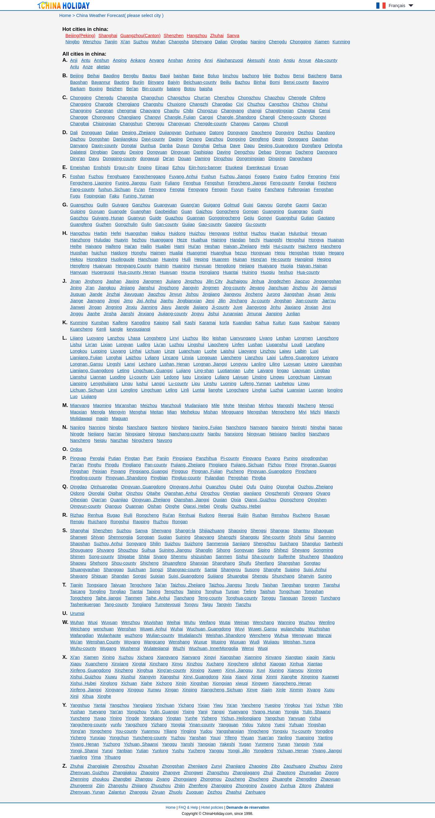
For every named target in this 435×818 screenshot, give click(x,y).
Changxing (80, 104)
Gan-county (166, 224)
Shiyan (97, 537)
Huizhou (197, 233)
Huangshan (136, 233)
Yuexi (279, 724)
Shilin (155, 543)
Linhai (135, 351)
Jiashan (114, 281)
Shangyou (231, 569)
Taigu (207, 604)
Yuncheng (80, 718)
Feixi (335, 176)
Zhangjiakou (125, 772)
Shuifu (245, 563)
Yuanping (304, 737)
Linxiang (202, 377)
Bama (336, 75)
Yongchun (119, 737)
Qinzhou (134, 493)
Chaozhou (274, 97)
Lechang (147, 364)
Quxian (220, 499)
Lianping (78, 383)
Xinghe (104, 696)
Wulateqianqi (156, 648)
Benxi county (296, 82)
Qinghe (172, 506)
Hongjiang (209, 272)
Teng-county (210, 597)
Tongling (97, 591)
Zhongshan (173, 766)
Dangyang (327, 152)
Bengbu (131, 75)
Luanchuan (190, 351)
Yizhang (159, 724)
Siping (263, 550)
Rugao (113, 515)
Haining (218, 239)
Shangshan (289, 563)
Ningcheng (142, 440)
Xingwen (260, 683)
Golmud (231, 204)
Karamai (207, 322)
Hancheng (331, 246)
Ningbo (72, 41)
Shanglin (204, 550)
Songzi (156, 569)
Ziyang (162, 779)
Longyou (239, 364)
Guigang (211, 204)
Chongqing (301, 41)
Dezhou (305, 132)
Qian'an (99, 499)
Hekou (76, 259)
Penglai (97, 458)
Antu (85, 60)
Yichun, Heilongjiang (241, 718)
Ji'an (90, 287)
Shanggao (113, 569)
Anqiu (289, 60)
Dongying (284, 132)
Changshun (131, 123)
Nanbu (213, 433)
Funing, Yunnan (138, 195)
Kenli (101, 329)
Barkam (78, 88)
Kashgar (311, 322)
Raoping (141, 521)
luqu (186, 377)
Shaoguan (323, 530)
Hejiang (246, 265)
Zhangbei (122, 779)
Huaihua (199, 239)
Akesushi (256, 60)
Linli (185, 390)
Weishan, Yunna (299, 641)
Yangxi (217, 711)
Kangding (140, 322)
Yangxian (207, 744)
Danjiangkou (125, 139)
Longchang (238, 390)
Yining (116, 718)
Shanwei (78, 537)
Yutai (318, 744)
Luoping (99, 351)
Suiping (292, 569)
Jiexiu (330, 294)
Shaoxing (237, 530)
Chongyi (318, 117)
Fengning (317, 176)
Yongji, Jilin (238, 750)
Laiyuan (240, 377)
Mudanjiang (196, 405)
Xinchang (158, 663)
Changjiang (129, 117)
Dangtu (118, 152)
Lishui (76, 344)
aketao (103, 66)
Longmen (304, 338)
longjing (335, 390)
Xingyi (210, 657)
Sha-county (263, 556)
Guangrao (297, 211)
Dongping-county (119, 158)
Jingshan (283, 300)
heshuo (285, 272)
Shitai (144, 556)
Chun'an (202, 97)
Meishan (246, 405)
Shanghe (272, 569)
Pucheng (235, 471)
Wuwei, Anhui (153, 628)
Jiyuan (314, 294)
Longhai (114, 357)
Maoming (102, 405)
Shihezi (281, 550)
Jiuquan (78, 294)
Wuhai (176, 628)
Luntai (199, 390)
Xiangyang (167, 657)
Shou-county (123, 563)
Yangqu (216, 750)
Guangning (273, 211)
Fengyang (198, 189)
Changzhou (178, 97)
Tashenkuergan (85, 604)
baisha (205, 88)
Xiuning (276, 670)
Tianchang (184, 597)
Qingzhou (210, 493)
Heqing (324, 259)
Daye (235, 145)
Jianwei (77, 307)
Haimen (158, 252)
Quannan (134, 506)
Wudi (254, 641)
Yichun (322, 705)
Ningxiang (135, 433)
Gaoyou (264, 204)
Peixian (99, 471)
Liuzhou (190, 338)
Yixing (188, 711)
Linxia (188, 357)
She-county (273, 537)
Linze (170, 351)
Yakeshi (227, 744)
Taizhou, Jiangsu (225, 585)
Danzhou (214, 139)
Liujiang (89, 396)
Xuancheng (96, 663)
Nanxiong (233, 433)
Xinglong (108, 683)
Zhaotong (286, 772)
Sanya (233, 35)
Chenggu (155, 123)
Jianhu (166, 300)
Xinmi (271, 676)
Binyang (156, 82)
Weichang (80, 628)
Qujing (266, 486)
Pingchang (305, 471)
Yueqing (273, 705)
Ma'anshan (126, 405)
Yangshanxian (230, 731)
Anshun (101, 60)
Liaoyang (247, 351)
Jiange (76, 300)
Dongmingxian (250, 158)
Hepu (280, 252)
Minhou (266, 405)
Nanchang (137, 427)
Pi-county (229, 458)
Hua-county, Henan (137, 272)
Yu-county (301, 731)
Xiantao (314, 663)
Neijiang (96, 433)
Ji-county (220, 307)
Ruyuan (322, 515)
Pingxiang (182, 458)
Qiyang (323, 493)
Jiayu (166, 307)
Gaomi (302, 204)
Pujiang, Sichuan (247, 464)
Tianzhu (243, 604)
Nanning (97, 427)
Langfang (315, 344)
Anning (194, 60)
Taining (194, 591)
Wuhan (158, 41)
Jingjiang (211, 294)
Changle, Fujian (180, 117)
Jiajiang (200, 307)
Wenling (327, 622)
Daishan (320, 139)
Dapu (249, 145)
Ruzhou (161, 521)
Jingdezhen (279, 281)
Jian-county (306, 300)
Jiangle (182, 307)
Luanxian (296, 390)
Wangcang (154, 641)
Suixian (157, 576)
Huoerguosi (103, 272)
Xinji (74, 696)
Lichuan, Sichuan (87, 390)
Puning (291, 458)
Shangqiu (249, 537)
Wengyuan (302, 635)
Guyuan (97, 211)
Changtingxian (279, 110)
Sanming (327, 537)
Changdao (222, 104)
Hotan (319, 252)
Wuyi (240, 628)
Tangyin (224, 604)
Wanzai (324, 635)
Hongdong (97, 259)
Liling (275, 364)
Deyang (194, 139)
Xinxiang (119, 663)
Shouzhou (128, 550)
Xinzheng (124, 670)
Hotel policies (212, 807)
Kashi (189, 322)
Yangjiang (142, 705)
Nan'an (115, 433)
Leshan (283, 338)
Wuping (218, 641)
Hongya (316, 239)
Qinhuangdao (103, 486)
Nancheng (80, 440)
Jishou (192, 294)
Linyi (174, 338)
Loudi (296, 344)
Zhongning (246, 785)
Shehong (99, 563)
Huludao (102, 239)
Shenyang (202, 41)
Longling (129, 390)
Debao (264, 152)
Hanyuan (79, 272)
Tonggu (268, 597)
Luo (73, 396)
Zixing (336, 766)
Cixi (240, 104)
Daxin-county (105, 145)
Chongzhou (249, 97)
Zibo (275, 766)
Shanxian (199, 563)
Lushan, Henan (175, 364)
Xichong (164, 683)
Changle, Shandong (236, 117)
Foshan (77, 176)
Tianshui (331, 585)
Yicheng (78, 737)
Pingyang (252, 458)
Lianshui (78, 377)
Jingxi (114, 300)
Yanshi (187, 744)
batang (173, 88)
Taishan (270, 585)
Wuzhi (179, 648)
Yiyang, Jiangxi (327, 750)
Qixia (236, 499)
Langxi (158, 383)
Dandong (326, 132)
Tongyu (191, 604)
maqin (102, 418)
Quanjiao (119, 499)
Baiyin (174, 82)
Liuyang (118, 351)
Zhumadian (310, 772)
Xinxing (197, 670)
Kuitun (279, 322)
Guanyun (136, 217)
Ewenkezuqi (258, 167)
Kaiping (161, 322)
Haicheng (307, 246)
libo (205, 338)
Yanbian (124, 750)
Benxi (298, 75)
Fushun (208, 176)
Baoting (121, 82)
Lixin (155, 377)
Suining (183, 537)
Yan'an (116, 711)
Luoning (228, 383)
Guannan (196, 217)
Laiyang (265, 370)
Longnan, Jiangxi (210, 364)
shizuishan (201, 556)
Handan (237, 239)
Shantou (301, 530)
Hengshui (295, 239)
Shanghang (223, 563)
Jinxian (311, 307)
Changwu (240, 123)
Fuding (297, 176)
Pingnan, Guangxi (318, 464)
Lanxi (129, 364)
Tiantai (136, 591)
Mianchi (332, 411)
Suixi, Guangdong (185, 576)
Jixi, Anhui (146, 300)
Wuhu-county (83, 648)
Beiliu (225, 82)
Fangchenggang (149, 176)
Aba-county (326, 60)
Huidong (177, 233)
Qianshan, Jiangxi (191, 499)
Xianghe (289, 676)
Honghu (139, 252)
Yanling (284, 737)
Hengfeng (79, 265)
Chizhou (301, 104)
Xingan (171, 689)
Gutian (307, 217)
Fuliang (172, 182)
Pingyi (291, 464)
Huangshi (273, 239)
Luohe (210, 351)
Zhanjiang (235, 766)
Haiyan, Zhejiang (240, 246)
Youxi (215, 737)
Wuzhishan (319, 628)
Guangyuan (165, 204)
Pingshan (79, 471)
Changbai (79, 123)
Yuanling (78, 757)
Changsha (179, 41)
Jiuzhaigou (237, 281)
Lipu (196, 383)
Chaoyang (150, 110)
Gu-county (256, 224)
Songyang (136, 543)
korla (224, 322)
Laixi (271, 357)
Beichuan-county (199, 82)
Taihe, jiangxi (108, 597)
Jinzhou (300, 287)
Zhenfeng (198, 785)
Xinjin (181, 683)
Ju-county (260, 300)
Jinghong (93, 281)
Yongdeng (263, 750)
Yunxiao (97, 737)
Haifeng (113, 246)
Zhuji (268, 772)
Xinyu (177, 663)
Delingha (333, 145)
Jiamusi (329, 287)
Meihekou (190, 411)
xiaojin (312, 657)
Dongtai (129, 145)
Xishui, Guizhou (85, 676)
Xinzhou (194, 663)
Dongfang (311, 145)
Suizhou (173, 543)
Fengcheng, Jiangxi (247, 182)
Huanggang (161, 239)
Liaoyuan (301, 370)
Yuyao (100, 718)
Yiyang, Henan (84, 744)
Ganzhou (141, 204)
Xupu (329, 689)
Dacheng (304, 152)
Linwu (304, 383)
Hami (179, 246)
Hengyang (219, 233)
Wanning (286, 622)
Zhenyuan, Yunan (87, 792)
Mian (172, 411)
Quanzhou (216, 486)
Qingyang (302, 493)
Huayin (121, 239)
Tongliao (117, 591)
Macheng (306, 405)
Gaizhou (204, 211)
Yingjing (188, 731)
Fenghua (192, 182)
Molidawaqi (81, 418)
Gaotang (326, 217)
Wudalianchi (190, 635)
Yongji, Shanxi (84, 750)
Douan (184, 158)
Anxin (274, 60)
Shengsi (258, 530)
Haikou (158, 233)
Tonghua (213, 591)
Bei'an (132, 88)
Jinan (75, 281)
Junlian (293, 313)
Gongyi (265, 217)
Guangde (117, 211)
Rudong (206, 515)
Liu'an (160, 344)
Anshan (175, 60)
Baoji (165, 75)
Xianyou (295, 670)
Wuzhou (307, 622)
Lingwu (277, 377)
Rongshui (119, 521)
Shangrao (279, 530)
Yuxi (308, 705)
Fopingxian (95, 195)
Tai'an (161, 585)
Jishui (213, 313)
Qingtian (231, 493)
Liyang (265, 338)
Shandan (120, 576)
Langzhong (328, 338)
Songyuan (244, 550)
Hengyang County (133, 265)
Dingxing (277, 158)
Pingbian (159, 477)
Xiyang (313, 689)
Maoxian (78, 411)
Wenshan (126, 628)
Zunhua (287, 785)
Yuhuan (296, 724)
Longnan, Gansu (86, 364)
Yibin (338, 705)
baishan (181, 75)
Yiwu (218, 705)
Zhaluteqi (324, 785)
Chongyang (103, 117)
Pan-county (155, 464)
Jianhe (93, 313)
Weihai (173, 622)
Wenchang (263, 622)
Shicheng (149, 563)
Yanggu (169, 744)
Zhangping (221, 785)
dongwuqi (149, 158)
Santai (210, 569)
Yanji (202, 711)
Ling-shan (204, 370)
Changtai (306, 110)
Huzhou (258, 233)
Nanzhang (319, 433)
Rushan (260, 515)
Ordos (76, 449)
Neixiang (278, 433)
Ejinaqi (162, 167)
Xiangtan (294, 657)
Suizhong (193, 543)
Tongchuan (289, 591)
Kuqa (294, 322)
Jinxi (326, 307)
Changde (104, 104)
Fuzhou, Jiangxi (235, 176)
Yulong (263, 724)
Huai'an (277, 233)
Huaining (181, 265)
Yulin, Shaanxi (317, 711)
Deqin (278, 139)
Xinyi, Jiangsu (239, 670)
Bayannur (101, 82)
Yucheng (196, 750)
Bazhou (242, 82)
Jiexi (209, 300)
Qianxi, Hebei (196, 506)
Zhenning (79, 779)
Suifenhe (286, 556)
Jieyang (257, 287)
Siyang (160, 556)
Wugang (108, 648)
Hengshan (299, 252)
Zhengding (306, 779)
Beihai (93, 75)
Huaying (170, 259)
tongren (312, 585)
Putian (114, 458)
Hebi (265, 246)
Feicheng (327, 182)
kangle (116, 329)
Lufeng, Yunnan (255, 383)
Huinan (240, 259)
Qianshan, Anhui (180, 493)
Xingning (309, 676)
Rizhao (77, 515)
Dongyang (238, 132)
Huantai (230, 272)
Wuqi (263, 648)
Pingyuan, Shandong (126, 477)
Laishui (227, 351)
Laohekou (284, 383)
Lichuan (153, 351)
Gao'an (319, 204)
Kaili (176, 322)
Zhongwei (193, 772)
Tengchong (140, 585)
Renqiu (77, 521)
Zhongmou (211, 779)
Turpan (233, 591)
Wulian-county (160, 635)
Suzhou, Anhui (108, 543)
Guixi (248, 204)
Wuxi (93, 622)
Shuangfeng (174, 563)
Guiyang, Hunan (108, 217)
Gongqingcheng (224, 217)
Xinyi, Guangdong (200, 676)
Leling (171, 390)
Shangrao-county (184, 569)
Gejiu (249, 217)
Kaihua (262, 322)
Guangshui (286, 217)
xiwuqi (242, 683)
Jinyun (175, 294)
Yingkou (292, 705)
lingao (283, 370)
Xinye (251, 689)
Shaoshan (80, 543)
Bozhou (282, 75)
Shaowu (78, 563)
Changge (79, 117)
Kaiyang (332, 322)
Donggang (298, 139)
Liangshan (331, 364)
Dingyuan (180, 152)
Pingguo (180, 471)
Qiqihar (115, 493)
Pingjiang (218, 464)
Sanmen (223, 556)
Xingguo (136, 689)
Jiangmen (152, 281)
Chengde (297, 97)
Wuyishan (153, 622)
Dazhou (78, 139)
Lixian (107, 344)
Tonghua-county (241, 597)
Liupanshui (277, 344)
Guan (186, 211)
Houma (188, 272)
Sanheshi (333, 543)
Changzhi (198, 104)
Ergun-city (124, 167)
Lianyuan (323, 377)
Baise (198, 75)
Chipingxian (104, 123)
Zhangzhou (218, 772)
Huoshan (79, 252)
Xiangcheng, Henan (291, 683)
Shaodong (333, 556)
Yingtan (173, 718)
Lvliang (152, 357)
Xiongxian (222, 683)
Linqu (127, 383)
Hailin (146, 246)
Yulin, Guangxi (164, 711)
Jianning (149, 307)
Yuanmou (150, 731)
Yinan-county (202, 724)
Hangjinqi (304, 259)
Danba (166, 145)
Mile (215, 405)
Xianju (329, 657)
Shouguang (81, 550)
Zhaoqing (258, 766)
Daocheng (261, 132)
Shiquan (99, 576)
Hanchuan (148, 259)
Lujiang (183, 370)
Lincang (170, 357)
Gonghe (284, 204)
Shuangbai (237, 576)
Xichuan (129, 683)
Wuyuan (109, 622)
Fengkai (306, 182)
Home (65, 15)
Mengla (97, 411)
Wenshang (179, 641)
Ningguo (157, 433)
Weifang (207, 622)
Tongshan (314, 591)
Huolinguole (122, 259)
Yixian (204, 705)
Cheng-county (292, 117)
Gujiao (188, 224)
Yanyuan (296, 718)
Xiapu (76, 663)
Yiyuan (247, 737)
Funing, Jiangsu (131, 182)
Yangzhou (119, 705)
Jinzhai (113, 294)
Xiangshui (169, 676)
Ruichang (97, 521)
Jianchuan (278, 287)
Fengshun (214, 182)
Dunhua (148, 145)
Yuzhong (111, 744)
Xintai (256, 676)
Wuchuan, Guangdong (208, 628)
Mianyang (79, 405)
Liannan (98, 377)
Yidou (247, 724)
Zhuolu (175, 792)
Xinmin (296, 689)
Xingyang (114, 689)
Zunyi (216, 766)
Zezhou (214, 792)
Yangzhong (136, 724)
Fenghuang (118, 176)
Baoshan (79, 82)
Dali (74, 132)
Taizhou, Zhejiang (187, 585)
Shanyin (306, 576)
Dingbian (99, 152)
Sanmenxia (218, 543)
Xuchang (215, 663)
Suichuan (137, 569)
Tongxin (309, 597)
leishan (219, 338)
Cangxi (206, 117)
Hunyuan (202, 265)
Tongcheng (81, 597)
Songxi (139, 576)
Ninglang (180, 427)
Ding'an (77, 158)
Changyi (152, 117)
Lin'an (91, 344)
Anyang (156, 60)
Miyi (303, 411)
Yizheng (209, 718)
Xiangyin (147, 676)
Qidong (77, 493)
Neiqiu (100, 440)
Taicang (78, 591)
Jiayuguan (134, 294)
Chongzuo (207, 110)
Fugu (75, 195)
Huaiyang (267, 265)
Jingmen (210, 287)
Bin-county (152, 88)
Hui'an (194, 246)
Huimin (162, 265)
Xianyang (191, 657)
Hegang (336, 252)
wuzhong (134, 635)
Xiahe (146, 683)
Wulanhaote (109, 635)
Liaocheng (218, 344)
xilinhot (259, 663)
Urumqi (77, 613)
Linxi (112, 390)
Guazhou (174, 217)
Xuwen (215, 670)
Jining (76, 287)
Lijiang (76, 338)
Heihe (76, 246)
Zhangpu (144, 779)
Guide (155, 217)
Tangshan (291, 585)
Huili (186, 259)
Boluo (213, 75)
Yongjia (291, 711)
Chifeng (317, 97)
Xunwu (154, 689)
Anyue (305, 60)
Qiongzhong (292, 499)
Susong (252, 569)
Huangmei (197, 252)
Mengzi (327, 405)
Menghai (137, 411)
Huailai (176, 252)
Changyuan (179, 123)
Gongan (250, 211)
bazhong (250, 75)
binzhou (230, 75)
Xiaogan (278, 663)
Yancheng (251, 705)
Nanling (297, 433)
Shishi (295, 537)
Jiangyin (190, 287)
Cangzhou (279, 104)
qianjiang (252, 493)
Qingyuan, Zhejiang (151, 499)
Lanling (258, 364)
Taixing (154, 591)
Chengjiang (128, 104)
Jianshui (146, 287)
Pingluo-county (186, 477)
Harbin (100, 233)
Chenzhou (224, 97)
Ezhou (178, 167)
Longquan (207, 357)
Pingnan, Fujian (207, 471)
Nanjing (258, 41)
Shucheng (309, 556)
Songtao (312, 563)
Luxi (314, 351)
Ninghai (317, 427)
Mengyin (117, 411)
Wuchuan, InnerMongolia (213, 648)
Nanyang (259, 427)
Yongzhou (136, 711)
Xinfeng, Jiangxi (86, 689)
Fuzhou (96, 176)
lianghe (215, 390)
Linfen (238, 344)
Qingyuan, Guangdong (143, 486)
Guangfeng (81, 224)
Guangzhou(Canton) (140, 35)
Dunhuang (195, 132)
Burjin (138, 82)
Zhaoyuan (330, 779)
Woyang (132, 641)
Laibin (300, 351)
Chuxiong (176, 104)
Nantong (159, 427)
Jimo (128, 300)
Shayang (79, 576)
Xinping (189, 689)
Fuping (254, 189)
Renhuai (187, 515)
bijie (267, 75)
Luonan (316, 390)
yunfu (116, 724)
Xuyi (261, 670)
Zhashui (234, 792)
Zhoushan (148, 766)
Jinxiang (146, 313)
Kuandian (242, 322)
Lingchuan (151, 390)
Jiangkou (107, 287)
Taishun (267, 591)
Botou (190, 88)
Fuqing (280, 176)
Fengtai (177, 189)
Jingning (113, 307)
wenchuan (104, 628)
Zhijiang (139, 785)
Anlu (74, 66)
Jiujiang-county (172, 313)
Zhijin (179, 785)
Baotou (149, 75)
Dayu (94, 158)
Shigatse (126, 556)
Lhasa (134, 338)
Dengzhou (244, 152)
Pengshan (238, 477)
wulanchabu (292, 628)
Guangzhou (81, 204)
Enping (145, 167)
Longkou (78, 351)
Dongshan (99, 139)
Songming (323, 550)
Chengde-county (210, 123)
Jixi (314, 287)
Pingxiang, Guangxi (148, 471)
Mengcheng (283, 411)
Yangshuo (80, 705)
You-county (126, 731)
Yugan (245, 744)
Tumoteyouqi (167, 604)
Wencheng (260, 635)
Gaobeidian (166, 211)
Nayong (164, 440)
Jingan (95, 307)
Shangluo (311, 543)
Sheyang (301, 550)
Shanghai (107, 35)
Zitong (305, 785)
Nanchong (236, 427)
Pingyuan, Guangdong (270, 471)
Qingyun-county (85, 506)
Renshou (280, 515)
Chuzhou (256, 104)
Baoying (321, 82)
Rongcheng (147, 515)
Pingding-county (86, 477)
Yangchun (275, 718)
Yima (96, 757)
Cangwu (261, 123)
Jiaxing (132, 281)
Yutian (142, 750)
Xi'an (125, 41)
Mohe (228, 405)
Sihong (223, 550)
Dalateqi (78, 152)
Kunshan (100, 322)
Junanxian (233, 313)
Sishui (242, 556)
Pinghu (94, 464)
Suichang (289, 543)
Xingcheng (238, 663)
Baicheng (317, 75)
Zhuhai (217, 35)
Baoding (111, 75)
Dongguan (92, 132)
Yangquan (228, 724)
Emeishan (80, 167)
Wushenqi (130, 648)
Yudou (206, 731)
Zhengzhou (124, 766)
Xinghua (145, 670)
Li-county (138, 377)
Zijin (100, 785)
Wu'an (76, 641)
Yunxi (107, 750)
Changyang (232, 110)
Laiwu (285, 351)
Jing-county (234, 287)
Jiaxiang (292, 307)
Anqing (120, 60)
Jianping (274, 313)
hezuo (241, 252)
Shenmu (179, 556)
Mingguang (232, 411)
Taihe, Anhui (158, 597)
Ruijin (243, 515)
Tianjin (110, 41)
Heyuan (319, 233)
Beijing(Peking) (80, 35)
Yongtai (177, 724)
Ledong (171, 377)
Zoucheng (235, 779)
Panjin (163, 458)
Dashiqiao (203, 152)
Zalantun (117, 792)
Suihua (148, 550)
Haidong (119, 252)
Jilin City (214, 281)
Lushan (255, 344)
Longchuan (299, 377)
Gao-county (210, 224)
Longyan (124, 344)
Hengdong (225, 265)
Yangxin (301, 744)
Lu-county (178, 383)
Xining (108, 657)
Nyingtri (299, 427)
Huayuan (169, 272)
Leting (123, 370)
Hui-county (284, 246)
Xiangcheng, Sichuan (222, 689)
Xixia (227, 676)
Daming (202, 158)
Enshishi (102, 167)
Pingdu (112, 464)
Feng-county (282, 182)
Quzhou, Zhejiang (315, 486)
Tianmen (133, 597)
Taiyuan (118, 585)
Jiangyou (232, 294)
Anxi (208, 60)
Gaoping (233, 224)
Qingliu (221, 506)
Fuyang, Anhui (183, 176)
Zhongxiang (184, 779)
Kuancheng (81, 329)
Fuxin (155, 182)
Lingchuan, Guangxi (153, 370)
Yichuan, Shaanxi (141, 744)
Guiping (78, 211)
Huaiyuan (102, 265)
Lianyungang (243, 338)
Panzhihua (206, 458)
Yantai (100, 705)
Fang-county (82, 189)
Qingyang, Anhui (185, 486)
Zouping (269, 785)
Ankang (137, 60)
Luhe (249, 370)
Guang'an (190, 204)
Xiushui (128, 676)
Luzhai (276, 390)
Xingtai (139, 663)
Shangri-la (185, 530)
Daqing (176, 139)
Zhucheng (259, 779)
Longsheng (155, 338)
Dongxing (236, 139)
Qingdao (239, 41)
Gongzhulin (126, 224)
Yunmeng (264, 744)
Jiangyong (256, 307)
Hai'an (130, 246)
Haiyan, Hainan (312, 265)
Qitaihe (153, 493)
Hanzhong (80, 239)
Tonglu (252, 585)
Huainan (336, 239)
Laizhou (133, 357)
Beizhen (115, 88)
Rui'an (168, 515)
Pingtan (132, 458)
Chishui (320, 104)
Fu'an (139, 189)
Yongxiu (280, 731)
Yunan (284, 744)
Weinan (241, 622)
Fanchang (274, 189)
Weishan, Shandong (226, 635)
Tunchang (330, 597)
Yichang (186, 705)
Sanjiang (241, 543)
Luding (143, 344)
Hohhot (240, 233)
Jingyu (197, 313)
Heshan (212, 246)
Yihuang (112, 757)
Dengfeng (259, 139)
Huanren (220, 259)
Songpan (145, 537)
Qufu (251, 486)
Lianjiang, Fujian (86, 357)
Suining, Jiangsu (175, 550)
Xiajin (266, 689)
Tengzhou (173, 591)
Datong (216, 132)
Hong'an (259, 259)
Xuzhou (125, 657)
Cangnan (104, 110)
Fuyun (237, 189)
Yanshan (197, 737)
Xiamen (321, 41)
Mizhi (315, 411)
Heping (201, 259)
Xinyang (273, 657)
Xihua (88, 696)
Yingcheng (258, 731)
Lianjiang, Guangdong (92, 370)
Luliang (222, 377)
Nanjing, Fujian (207, 427)
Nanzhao (119, 440)
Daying (224, 152)
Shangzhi (227, 537)
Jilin (222, 300)
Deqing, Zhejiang (139, 132)
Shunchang (283, 576)
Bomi (275, 82)
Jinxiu (131, 307)
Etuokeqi (234, 167)
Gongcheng (227, 211)
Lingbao (322, 370)
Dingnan (283, 152)
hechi (254, 239)
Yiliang (170, 731)
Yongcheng (101, 731)
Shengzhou (264, 543)
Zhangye (171, 772)
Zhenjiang (197, 766)
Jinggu (76, 313)
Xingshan (199, 683)
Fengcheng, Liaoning (90, 182)
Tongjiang (141, 604)
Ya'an (232, 705)
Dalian (221, 41)
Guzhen (103, 224)
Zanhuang (255, 792)
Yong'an (78, 731)
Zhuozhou (161, 785)
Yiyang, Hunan (266, 711)
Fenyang (157, 189)
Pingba (259, 477)
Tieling (249, 591)
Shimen (77, 556)
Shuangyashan (85, 569)
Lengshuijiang (104, 383)
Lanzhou (115, 338)
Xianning (252, 657)
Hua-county (308, 272)
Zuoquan (195, 792)
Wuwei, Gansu (262, 628)
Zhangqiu (139, 792)
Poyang (118, 471)
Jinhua (257, 281)
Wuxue (200, 641)
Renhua (95, 515)
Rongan (179, 521)
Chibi (188, 110)
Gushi (317, 211)
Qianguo (113, 506)
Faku (114, 195)
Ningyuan (256, 433)
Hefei (116, 233)
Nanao (335, 427)
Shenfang (264, 563)
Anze (88, 66)
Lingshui (196, 344)
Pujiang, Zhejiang (188, 464)
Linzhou (267, 351)
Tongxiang (97, 585)
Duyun (182, 145)
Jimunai (254, 313)
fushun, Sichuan (114, 189)
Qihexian (79, 499)
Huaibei (162, 246)
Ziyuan (158, 792)
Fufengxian (299, 189)
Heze (182, 239)
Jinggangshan (327, 281)
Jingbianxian (189, 300)
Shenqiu (260, 576)
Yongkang (153, 718)
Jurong (273, 294)
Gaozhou (79, 217)
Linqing (259, 377)
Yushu (178, 750)
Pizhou (274, 464)
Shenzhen (174, 35)
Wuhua (281, 635)
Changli (267, 117)
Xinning (314, 670)
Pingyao (78, 458)
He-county (281, 259)
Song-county (101, 556)
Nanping (279, 427)
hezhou (139, 239)
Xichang (145, 657)
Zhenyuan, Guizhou (89, 772)
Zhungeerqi (81, 785)
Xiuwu (111, 676)
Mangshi (285, 405)
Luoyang (95, 338)
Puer (148, 458)
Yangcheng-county (88, 724)
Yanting (325, 737)
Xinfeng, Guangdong (90, 670)
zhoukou (100, 779)
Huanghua (221, 252)
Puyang (272, 458)
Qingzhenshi (277, 493)
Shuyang (105, 550)
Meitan (156, 411)
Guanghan (140, 211)
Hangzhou (197, 35)
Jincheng (254, 294)
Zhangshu (118, 785)
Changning (81, 110)
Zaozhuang (294, 766)
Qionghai (285, 486)
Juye (237, 307)
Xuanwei (330, 676)
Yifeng (230, 737)
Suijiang (215, 576)
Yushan (77, 711)
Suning (325, 576)
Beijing (76, 75)
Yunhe (191, 718)
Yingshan (316, 724)
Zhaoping (149, 772)
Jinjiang (127, 287)
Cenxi (324, 110)
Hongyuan (261, 252)
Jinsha (110, 313)
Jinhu (275, 307)
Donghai (201, 145)
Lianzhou (254, 357)
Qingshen (317, 499)
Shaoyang (204, 537)
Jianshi (127, 313)
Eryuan (281, 167)
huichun (99, 252)
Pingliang (132, 464)
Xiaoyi (241, 676)
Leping (311, 364)
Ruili (128, 515)
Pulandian (214, 477)
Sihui (309, 537)
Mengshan (257, 411)
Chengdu (278, 41)
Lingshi (114, 364)
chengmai (126, 110)
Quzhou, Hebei (246, 506)
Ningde (77, 433)
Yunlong (160, 750)
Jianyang (96, 300)
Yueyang (97, 711)
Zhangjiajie (98, 766)
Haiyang (94, 246)
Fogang (262, 176)
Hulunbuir (298, 233)
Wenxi (248, 648)
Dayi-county (153, 139)
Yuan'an (266, 737)
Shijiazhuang (211, 530)
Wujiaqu (271, 641)
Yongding (324, 731)
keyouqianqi (138, 329)
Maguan (120, 418)
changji (255, 110)
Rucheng (302, 515)
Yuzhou (177, 737)
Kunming (341, 41)
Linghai (259, 390)
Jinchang (238, 300)
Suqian (165, 537)
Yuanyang (238, 711)
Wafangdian (82, 635)
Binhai (259, 82)
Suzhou (140, 41)
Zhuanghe (282, 779)
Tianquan (288, 597)
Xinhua (296, 663)
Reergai (226, 515)
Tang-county (116, 604)
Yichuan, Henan (292, 750)
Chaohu (171, 110)
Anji (73, 60)
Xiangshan (230, 657)
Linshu (210, 383)
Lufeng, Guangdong (299, 357)
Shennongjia (120, 537)
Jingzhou (193, 281)
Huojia (287, 265)
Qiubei (236, 486)
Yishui (315, 718)
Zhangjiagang (245, 772)
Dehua (219, 145)
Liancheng (231, 357)
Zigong (332, 772)
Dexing (136, 152)
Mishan (210, 411)
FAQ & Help (188, 807)
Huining (249, 272)
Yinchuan (165, 705)
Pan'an (77, 464)
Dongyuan (157, 152)
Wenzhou (92, 41)
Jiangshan (294, 294)
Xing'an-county (171, 670)
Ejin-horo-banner (205, 167)
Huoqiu (268, 272)
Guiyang (120, 204)
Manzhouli (171, 405)
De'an (168, 158)
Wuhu (189, 622)
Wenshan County (103, 641)
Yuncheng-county (149, 737)
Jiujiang (173, 281)
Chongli (280, 123)
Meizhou (148, 405)
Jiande (95, 294)
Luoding (118, 377)
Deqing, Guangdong (278, 145)
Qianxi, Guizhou (260, 499)
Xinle (281, 689)
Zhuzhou (318, 766)
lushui (142, 383)
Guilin (102, 204)
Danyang (79, 145)
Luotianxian (229, 370)
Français (397, 5)
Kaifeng (120, 322)
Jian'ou (329, 300)
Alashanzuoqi (229, 60)
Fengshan (323, 189)
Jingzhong (168, 287)
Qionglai (96, 493)
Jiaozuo (302, 281)
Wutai (225, 622)
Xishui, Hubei (83, 683)
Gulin (146, 224)
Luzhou (176, 344)
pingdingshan (314, 458)
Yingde (132, 718)
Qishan (154, 506)
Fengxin (220, 189)
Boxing (96, 88)
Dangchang (300, 158)
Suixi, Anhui (314, 569)
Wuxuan (238, 641)
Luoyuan (291, 364)
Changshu (153, 104)
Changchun (152, 97)
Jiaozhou (156, 294)
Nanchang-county (186, 433)
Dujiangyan (170, 132)
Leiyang (330, 357)
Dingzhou (223, 158)
